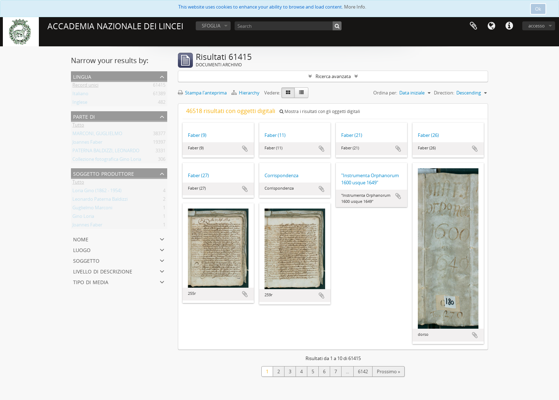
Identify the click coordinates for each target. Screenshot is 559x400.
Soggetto (86, 260)
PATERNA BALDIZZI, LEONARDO (105, 152)
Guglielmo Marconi (92, 209)
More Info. (355, 7)
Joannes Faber (87, 143)
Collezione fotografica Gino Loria (106, 160)
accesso (536, 25)
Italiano (80, 95)
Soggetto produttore (103, 173)
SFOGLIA (211, 25)
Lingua (491, 26)
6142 (363, 371)
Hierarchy (246, 92)
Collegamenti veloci (509, 26)
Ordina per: (385, 92)
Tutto (78, 126)
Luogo (82, 249)
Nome (80, 238)
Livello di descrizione (102, 271)
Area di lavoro (473, 26)
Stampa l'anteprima (202, 92)
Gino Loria (83, 217)
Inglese (79, 103)
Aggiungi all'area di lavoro (244, 148)
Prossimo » (388, 371)
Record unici (85, 86)
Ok (538, 9)
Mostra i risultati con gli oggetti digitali (320, 111)
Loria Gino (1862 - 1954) (97, 192)
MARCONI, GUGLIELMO (97, 135)
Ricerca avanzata (333, 76)
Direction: (444, 92)
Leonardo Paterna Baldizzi (100, 200)
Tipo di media (90, 281)
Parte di (84, 116)
